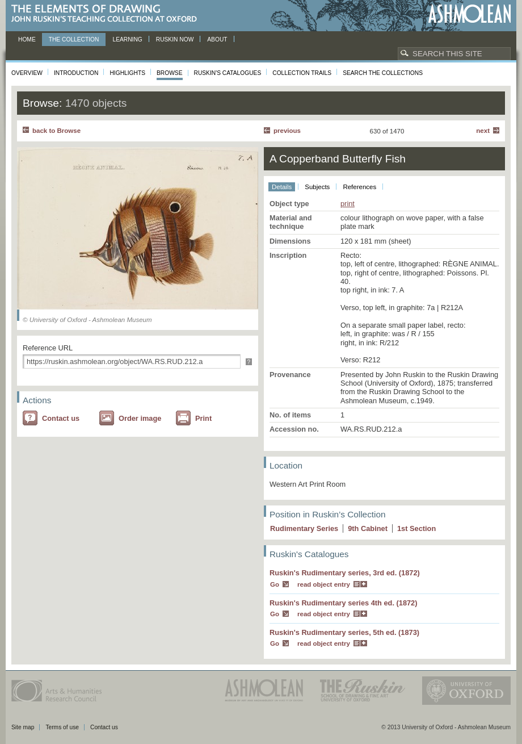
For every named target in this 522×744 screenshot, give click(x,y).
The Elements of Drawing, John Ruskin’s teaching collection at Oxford (107, 14)
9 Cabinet (368, 528)
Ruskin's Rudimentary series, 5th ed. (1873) (344, 632)
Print (203, 418)
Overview (27, 73)
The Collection (74, 39)
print (347, 203)
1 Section (416, 528)
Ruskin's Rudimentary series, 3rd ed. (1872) (345, 573)
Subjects (317, 186)
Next (483, 130)
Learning (127, 39)
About (217, 39)
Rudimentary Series (304, 528)
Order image (140, 418)
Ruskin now (175, 39)
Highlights (127, 73)
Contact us (60, 418)
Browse (170, 73)
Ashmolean (469, 14)
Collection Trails (301, 73)
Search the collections (383, 73)
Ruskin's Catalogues (228, 73)
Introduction (76, 73)
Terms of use (62, 727)
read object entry (323, 584)
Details (282, 186)
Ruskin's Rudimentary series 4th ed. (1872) (344, 603)
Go (274, 584)
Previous (287, 130)
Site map (22, 727)
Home (27, 39)
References (359, 186)
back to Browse (56, 130)
